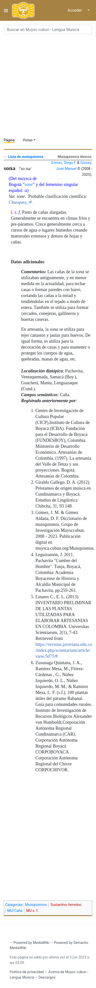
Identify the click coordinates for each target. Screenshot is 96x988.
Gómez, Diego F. (63, 163)
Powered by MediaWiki (31, 943)
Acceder (74, 10)
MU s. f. (32, 911)
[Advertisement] (48, 86)
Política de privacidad (27, 972)
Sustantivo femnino (65, 905)
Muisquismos (36, 905)
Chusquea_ (19, 202)
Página (9, 140)
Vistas (28, 140)
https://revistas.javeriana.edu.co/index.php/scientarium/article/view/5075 (64, 650)
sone (29, 184)
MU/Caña (14, 911)
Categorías (14, 905)
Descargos (47, 977)
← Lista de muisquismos (24, 157)
